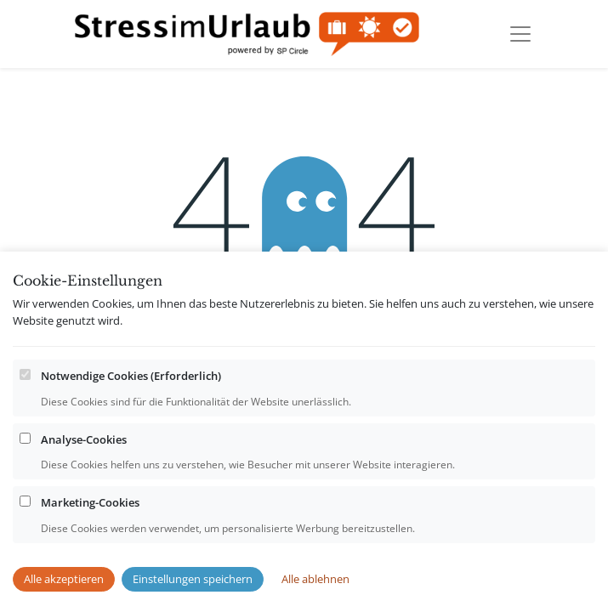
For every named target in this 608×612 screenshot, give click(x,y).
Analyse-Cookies (84, 472)
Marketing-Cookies (90, 536)
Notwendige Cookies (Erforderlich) (131, 409)
